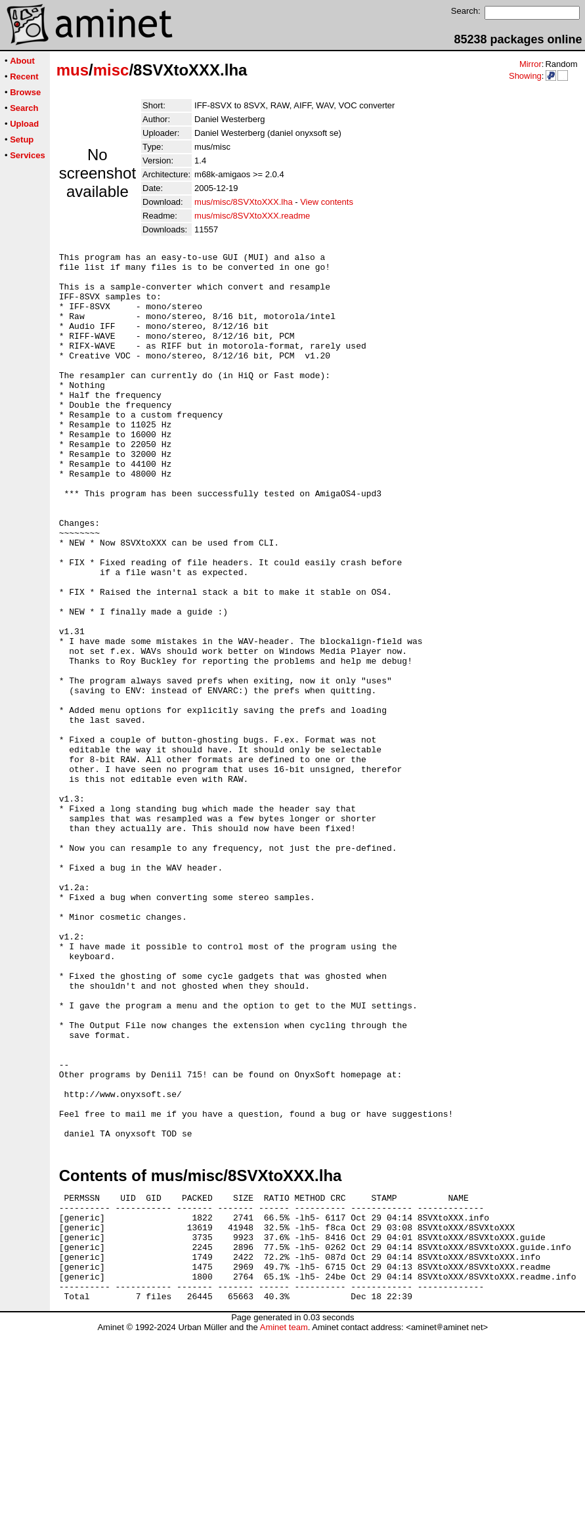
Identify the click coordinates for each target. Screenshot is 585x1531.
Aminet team (284, 1526)
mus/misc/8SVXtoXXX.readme (252, 216)
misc (111, 70)
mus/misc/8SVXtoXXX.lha (243, 202)
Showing (525, 76)
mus (72, 70)
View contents (326, 202)
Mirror (530, 64)
